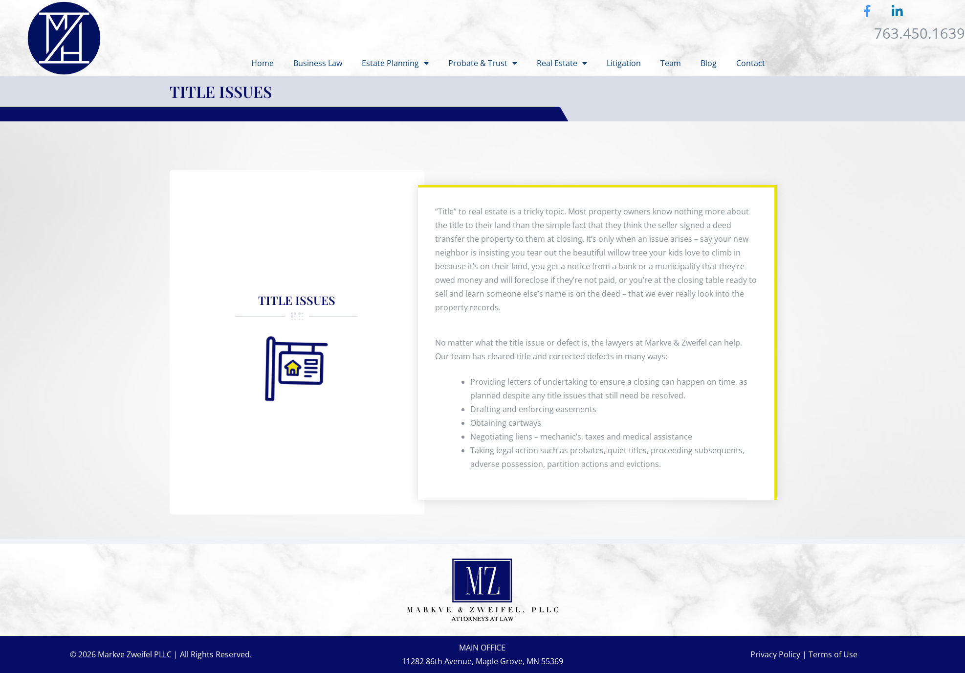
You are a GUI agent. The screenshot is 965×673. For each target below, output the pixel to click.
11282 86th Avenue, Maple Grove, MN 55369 (482, 661)
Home (262, 63)
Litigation (624, 63)
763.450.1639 (919, 33)
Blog (709, 63)
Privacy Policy (775, 654)
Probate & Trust (482, 63)
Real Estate (562, 63)
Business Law (317, 63)
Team (670, 63)
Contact (750, 63)
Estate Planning (395, 63)
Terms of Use (833, 654)
